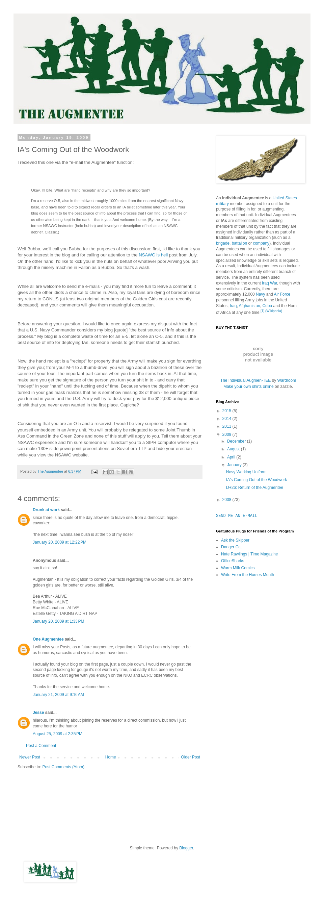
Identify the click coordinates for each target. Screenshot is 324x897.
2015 (227, 410)
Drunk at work (46, 509)
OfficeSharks (232, 560)
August (234, 449)
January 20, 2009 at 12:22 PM (59, 542)
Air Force (282, 294)
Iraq (233, 305)
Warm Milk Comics (238, 568)
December (237, 441)
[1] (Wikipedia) (271, 311)
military (222, 203)
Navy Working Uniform (246, 472)
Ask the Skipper (235, 540)
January (235, 465)
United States (285, 198)
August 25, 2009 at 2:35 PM (57, 733)
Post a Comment (41, 745)
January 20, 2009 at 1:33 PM (58, 621)
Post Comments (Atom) (63, 767)
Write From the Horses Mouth (247, 574)
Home (110, 757)
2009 (227, 434)
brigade (223, 243)
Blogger (186, 848)
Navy (260, 294)
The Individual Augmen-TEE (245, 380)
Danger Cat (231, 547)
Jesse (38, 712)
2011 (227, 426)
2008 (227, 499)
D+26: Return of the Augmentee (254, 487)
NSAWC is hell (153, 254)
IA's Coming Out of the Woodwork (256, 479)
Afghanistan (249, 305)
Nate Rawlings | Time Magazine (249, 554)
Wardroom (286, 380)
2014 (227, 418)
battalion (239, 243)
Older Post (190, 757)
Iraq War (269, 283)
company (261, 243)
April (231, 457)
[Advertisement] (243, 689)
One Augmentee (48, 639)
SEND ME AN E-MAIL (236, 516)
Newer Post (29, 757)
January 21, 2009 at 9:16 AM (58, 694)
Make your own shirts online (248, 386)
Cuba (267, 305)
